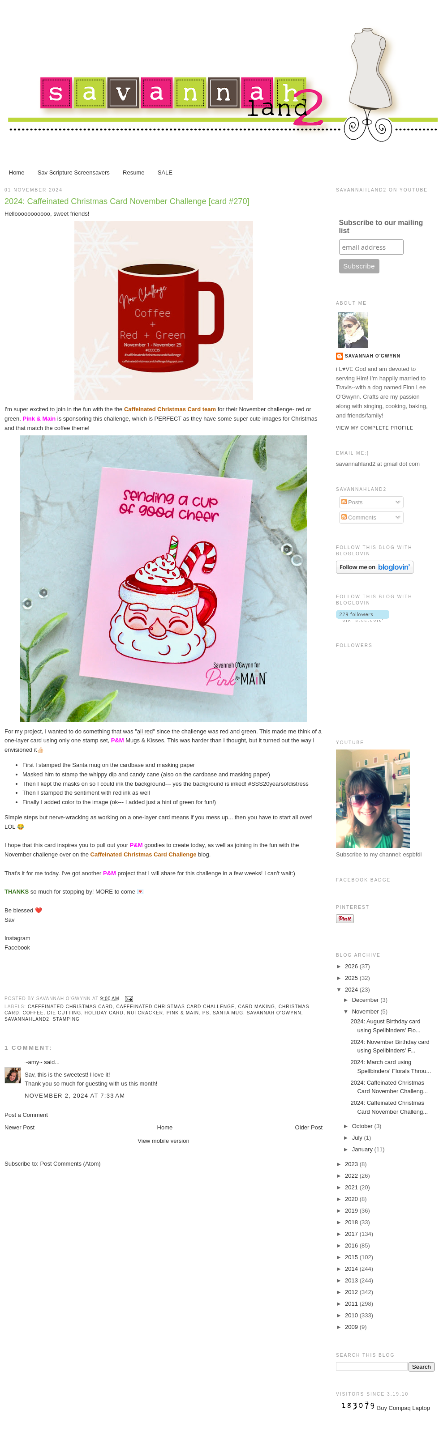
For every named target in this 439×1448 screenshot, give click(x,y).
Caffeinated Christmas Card (70, 1006)
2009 (352, 1327)
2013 (352, 1280)
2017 (352, 1234)
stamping (66, 1019)
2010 (352, 1315)
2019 (352, 1210)
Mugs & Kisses (137, 740)
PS (206, 1012)
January (363, 1149)
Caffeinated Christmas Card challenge (175, 1006)
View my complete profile (374, 428)
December (366, 1000)
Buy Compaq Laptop (403, 1408)
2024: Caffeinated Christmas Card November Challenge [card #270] (127, 201)
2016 (352, 1245)
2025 (352, 978)
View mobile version (163, 1140)
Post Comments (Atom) (70, 1163)
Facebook (17, 947)
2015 (352, 1257)
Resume (133, 172)
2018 (352, 1222)
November (366, 1011)
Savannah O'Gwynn (274, 1012)
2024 (352, 989)
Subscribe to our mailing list (381, 226)
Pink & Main (183, 1012)
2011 (352, 1303)
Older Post (309, 1127)
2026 (352, 966)
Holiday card (104, 1012)
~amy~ (34, 1062)
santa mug (228, 1012)
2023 (352, 1164)
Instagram (17, 938)
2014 (352, 1268)
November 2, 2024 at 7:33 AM (75, 1095)
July (358, 1137)
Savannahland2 (26, 1019)
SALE (165, 172)
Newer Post (19, 1127)
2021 (352, 1187)
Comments (358, 517)
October (363, 1126)
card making (256, 1006)
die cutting (64, 1012)
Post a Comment (26, 1115)
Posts (352, 502)
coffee (32, 1012)
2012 (352, 1292)
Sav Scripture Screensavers (74, 172)
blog (149, 854)
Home (17, 172)
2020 (352, 1199)
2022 (352, 1175)
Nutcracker (145, 1012)
